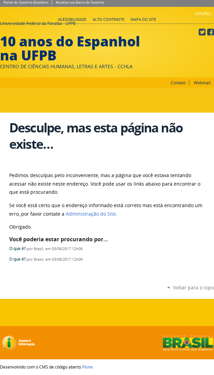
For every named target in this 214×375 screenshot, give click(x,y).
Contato (178, 82)
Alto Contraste (108, 19)
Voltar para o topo (193, 287)
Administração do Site (91, 214)
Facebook (210, 32)
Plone (87, 367)
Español (203, 13)
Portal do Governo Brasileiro (25, 2)
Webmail (202, 82)
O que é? (17, 248)
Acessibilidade (72, 19)
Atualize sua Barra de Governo (80, 2)
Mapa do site (143, 19)
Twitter (202, 32)
